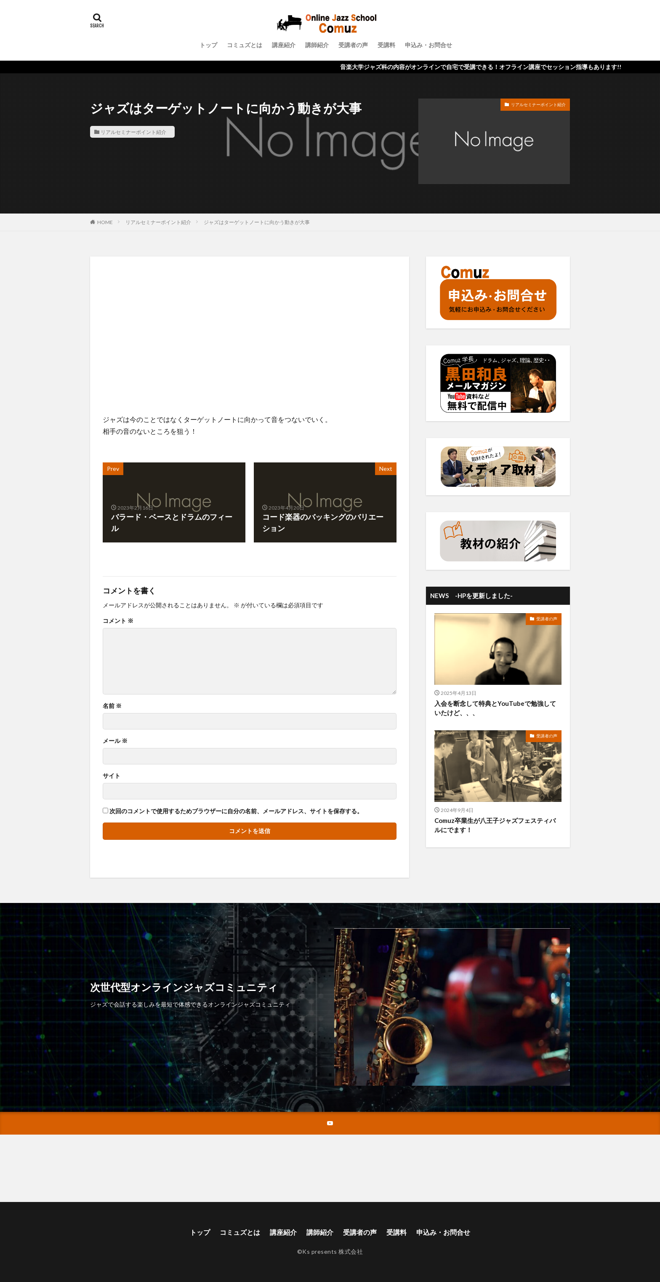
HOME (105, 221)
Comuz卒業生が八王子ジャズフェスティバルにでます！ (495, 825)
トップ (208, 44)
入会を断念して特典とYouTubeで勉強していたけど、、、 (495, 708)
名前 (112, 706)
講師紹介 (317, 44)
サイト (111, 776)
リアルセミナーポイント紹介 (133, 131)
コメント (118, 621)
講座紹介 (283, 44)
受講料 (386, 44)
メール (115, 741)
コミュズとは (244, 44)
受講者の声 (353, 44)
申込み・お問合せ (428, 44)
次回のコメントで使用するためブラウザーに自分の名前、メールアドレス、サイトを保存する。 (236, 811)
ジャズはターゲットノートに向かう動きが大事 (257, 222)
